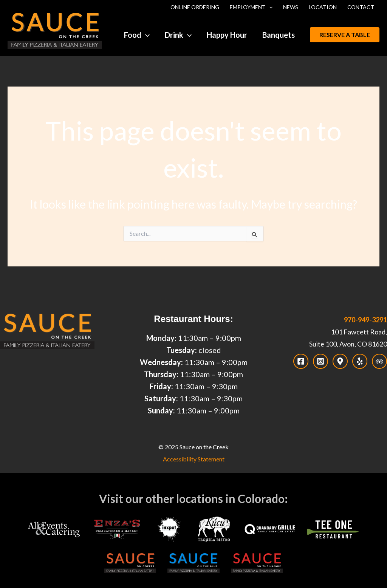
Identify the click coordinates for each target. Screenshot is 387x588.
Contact (360, 7)
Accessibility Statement (193, 459)
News (290, 7)
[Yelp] (359, 361)
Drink (178, 35)
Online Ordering (194, 7)
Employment (251, 7)
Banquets (278, 34)
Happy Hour (227, 34)
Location (323, 7)
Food (137, 35)
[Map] (340, 361)
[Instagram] (320, 361)
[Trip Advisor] (379, 361)
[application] (269, 7)
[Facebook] (300, 361)
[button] (344, 34)
